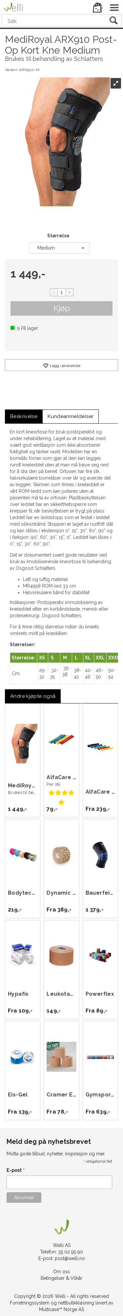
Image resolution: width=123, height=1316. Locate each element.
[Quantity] (62, 292)
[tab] (24, 416)
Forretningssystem (30, 1302)
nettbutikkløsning (76, 1302)
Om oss (61, 1271)
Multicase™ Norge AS (61, 1309)
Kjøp (61, 308)
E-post (16, 1170)
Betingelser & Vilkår (61, 1278)
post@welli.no (70, 1258)
